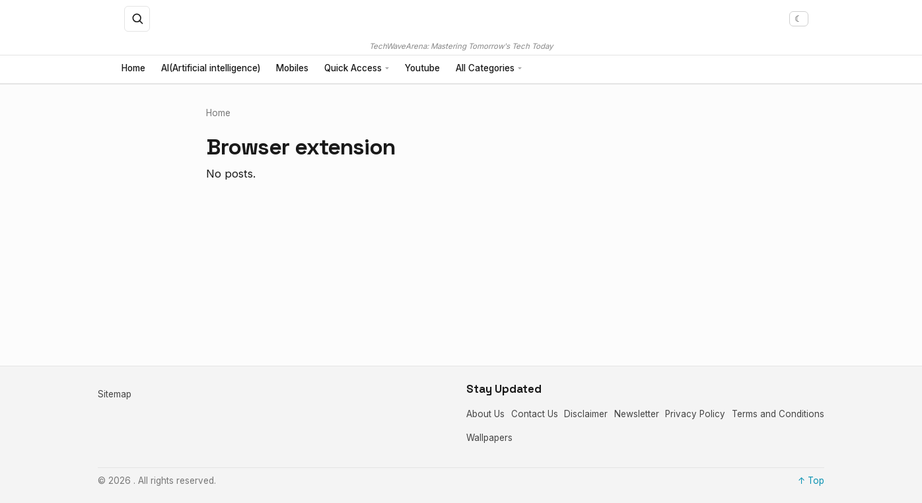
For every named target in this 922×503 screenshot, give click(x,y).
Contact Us (534, 414)
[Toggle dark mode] (798, 18)
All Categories (485, 68)
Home (133, 68)
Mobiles (292, 68)
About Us (485, 414)
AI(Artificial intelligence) (210, 68)
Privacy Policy (695, 414)
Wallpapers (489, 437)
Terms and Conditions (778, 414)
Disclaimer (586, 414)
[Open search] (137, 19)
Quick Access (353, 68)
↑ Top (811, 480)
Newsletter (636, 414)
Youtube (422, 68)
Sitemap (114, 394)
